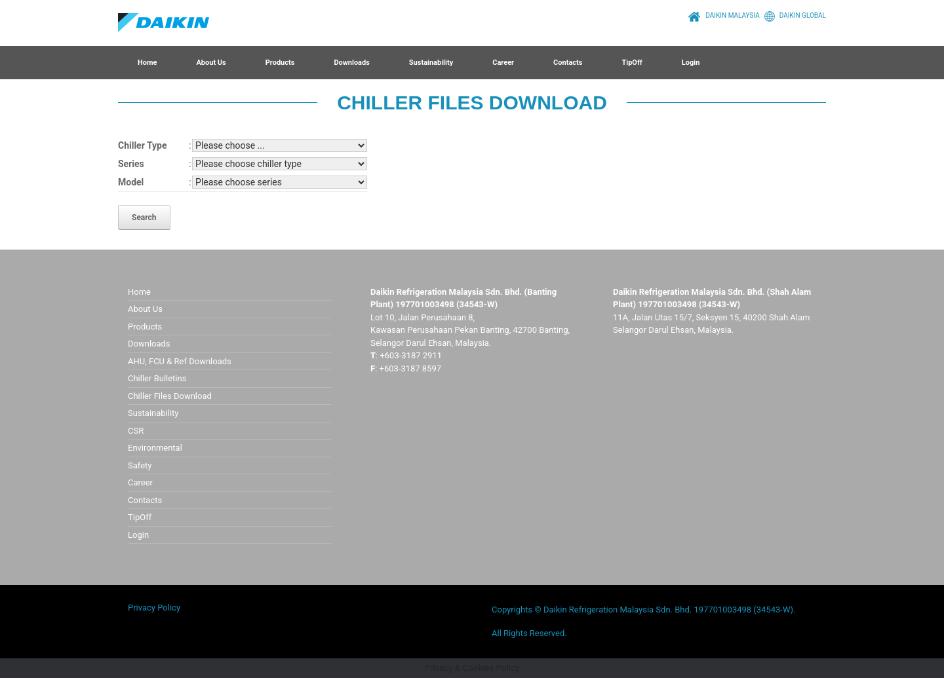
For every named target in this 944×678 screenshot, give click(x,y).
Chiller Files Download (170, 396)
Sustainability (431, 62)
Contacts (567, 62)
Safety (139, 465)
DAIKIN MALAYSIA (722, 15)
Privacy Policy (154, 607)
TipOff (631, 62)
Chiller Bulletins (157, 378)
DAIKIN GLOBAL (793, 15)
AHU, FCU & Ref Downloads (179, 361)
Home (147, 62)
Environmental (155, 448)
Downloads (351, 62)
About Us (211, 62)
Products (280, 62)
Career (503, 62)
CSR (136, 431)
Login (691, 62)
